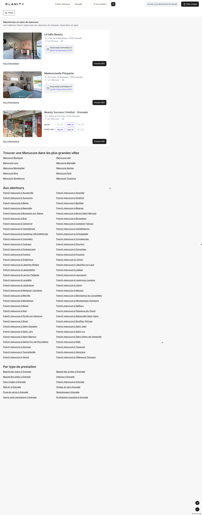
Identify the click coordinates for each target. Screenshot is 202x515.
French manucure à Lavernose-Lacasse (75, 280)
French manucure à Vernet (16, 357)
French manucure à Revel (15, 321)
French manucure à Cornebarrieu (72, 239)
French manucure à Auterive (70, 198)
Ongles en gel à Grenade (68, 387)
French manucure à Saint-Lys (70, 331)
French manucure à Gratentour (18, 259)
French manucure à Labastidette (19, 270)
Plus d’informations (11, 63)
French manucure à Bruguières (71, 218)
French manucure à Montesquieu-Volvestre (77, 300)
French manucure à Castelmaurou (73, 229)
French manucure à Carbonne (17, 223)
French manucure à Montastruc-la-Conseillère (79, 295)
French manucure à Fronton (16, 254)
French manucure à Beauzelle (17, 208)
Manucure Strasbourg (14, 178)
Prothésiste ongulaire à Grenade (72, 397)
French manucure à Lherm (69, 285)
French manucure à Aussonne (18, 198)
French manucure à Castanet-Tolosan (74, 223)
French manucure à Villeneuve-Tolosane (76, 357)
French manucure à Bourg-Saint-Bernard (76, 213)
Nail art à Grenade (12, 387)
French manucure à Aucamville (18, 193)
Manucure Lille (63, 158)
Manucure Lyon (10, 163)
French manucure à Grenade (70, 382)
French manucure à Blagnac (70, 208)
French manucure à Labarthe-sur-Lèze (75, 264)
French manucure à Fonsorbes (71, 249)
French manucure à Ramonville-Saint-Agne (77, 316)
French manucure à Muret (15, 306)
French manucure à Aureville (70, 193)
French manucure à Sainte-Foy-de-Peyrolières (25, 342)
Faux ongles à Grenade (14, 382)
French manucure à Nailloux (70, 306)
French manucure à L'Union (69, 259)
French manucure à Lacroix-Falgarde (21, 275)
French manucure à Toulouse (70, 347)
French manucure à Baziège (69, 203)
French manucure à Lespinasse (18, 285)
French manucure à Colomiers (18, 239)
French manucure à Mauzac (69, 290)
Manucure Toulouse (66, 178)
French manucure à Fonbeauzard (19, 249)
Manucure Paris (64, 173)
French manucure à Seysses (17, 347)
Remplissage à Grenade (67, 392)
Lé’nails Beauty (53, 34)
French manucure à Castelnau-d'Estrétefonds (25, 234)
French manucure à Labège (69, 270)
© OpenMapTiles (166, 514)
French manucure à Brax (15, 218)
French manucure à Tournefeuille (19, 352)
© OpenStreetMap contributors (187, 514)
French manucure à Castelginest (19, 229)
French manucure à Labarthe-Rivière (21, 264)
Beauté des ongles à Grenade (70, 371)
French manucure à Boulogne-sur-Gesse (23, 213)
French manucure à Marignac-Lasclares (22, 290)
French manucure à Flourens (70, 244)
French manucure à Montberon (18, 300)
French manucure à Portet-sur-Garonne (22, 316)
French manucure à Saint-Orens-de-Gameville (78, 336)
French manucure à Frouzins (70, 254)
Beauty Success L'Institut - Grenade (66, 112)
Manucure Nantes (65, 168)
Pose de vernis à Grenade (15, 392)
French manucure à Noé (15, 311)
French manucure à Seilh (68, 342)
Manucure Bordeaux (13, 158)
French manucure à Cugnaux (17, 244)
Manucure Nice (10, 173)
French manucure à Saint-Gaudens (20, 326)
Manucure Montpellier (14, 168)
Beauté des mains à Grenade (17, 371)
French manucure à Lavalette (17, 280)
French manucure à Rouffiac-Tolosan (74, 321)
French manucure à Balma (15, 203)
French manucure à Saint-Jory (18, 331)
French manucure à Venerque (70, 352)
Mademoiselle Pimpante (59, 73)
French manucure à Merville (16, 295)
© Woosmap (153, 514)
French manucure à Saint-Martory (19, 336)
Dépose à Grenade (65, 376)
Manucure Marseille (65, 163)
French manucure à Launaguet (71, 275)
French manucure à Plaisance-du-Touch (76, 311)
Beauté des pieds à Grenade (17, 376)
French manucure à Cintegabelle (72, 234)
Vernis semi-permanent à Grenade (20, 397)
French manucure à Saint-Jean (71, 326)
